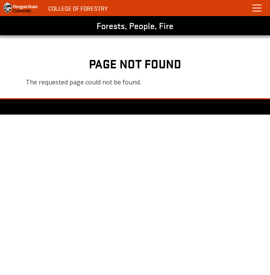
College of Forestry (78, 8)
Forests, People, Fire (135, 25)
